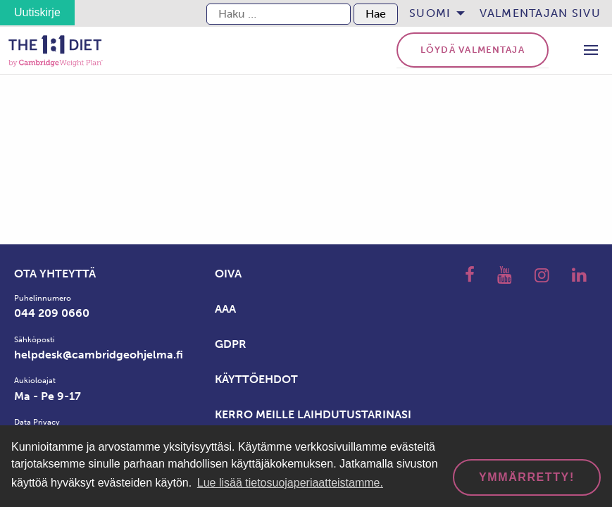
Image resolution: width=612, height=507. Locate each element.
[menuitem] (433, 13)
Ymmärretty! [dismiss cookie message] (527, 477)
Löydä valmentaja (472, 49)
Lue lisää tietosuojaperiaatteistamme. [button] (290, 483)
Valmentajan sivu (540, 13)
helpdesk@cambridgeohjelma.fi (98, 354)
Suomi (430, 13)
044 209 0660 (51, 313)
